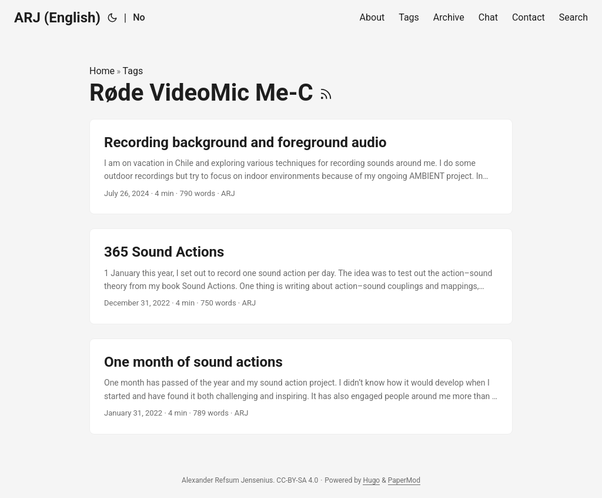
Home (102, 71)
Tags (133, 71)
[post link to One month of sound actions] (301, 386)
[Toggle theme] (112, 17)
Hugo (371, 480)
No (139, 17)
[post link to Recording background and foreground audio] (301, 166)
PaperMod (404, 480)
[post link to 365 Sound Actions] (301, 276)
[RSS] (326, 93)
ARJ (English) (57, 17)
